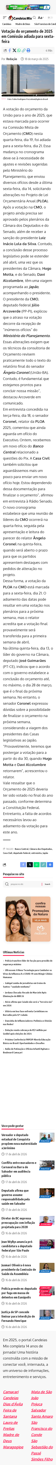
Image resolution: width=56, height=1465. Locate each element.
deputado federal (21, 853)
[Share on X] (14, 50)
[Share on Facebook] (10, 50)
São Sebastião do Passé (42, 1446)
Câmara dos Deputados (41, 849)
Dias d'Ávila (13, 1404)
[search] (34, 17)
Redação (11, 59)
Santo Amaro (42, 1416)
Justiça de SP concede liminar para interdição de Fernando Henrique (18, 1316)
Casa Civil (7, 853)
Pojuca (36, 1404)
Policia (44, 1291)
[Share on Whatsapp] (19, 50)
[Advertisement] (28, 1093)
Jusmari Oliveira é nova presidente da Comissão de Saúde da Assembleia (18, 1269)
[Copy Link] (24, 50)
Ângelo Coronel (16, 372)
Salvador (45, 1295)
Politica (45, 1141)
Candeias (10, 1397)
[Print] (28, 50)
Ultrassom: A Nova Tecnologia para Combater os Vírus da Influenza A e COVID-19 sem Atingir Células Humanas (27, 974)
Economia (46, 1224)
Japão (33, 286)
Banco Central (21, 849)
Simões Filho (42, 1459)
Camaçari (45, 1288)
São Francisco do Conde (41, 1428)
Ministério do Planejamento (26, 335)
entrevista (36, 853)
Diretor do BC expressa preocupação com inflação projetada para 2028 (18, 1222)
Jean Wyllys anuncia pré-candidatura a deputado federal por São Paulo (17, 1246)
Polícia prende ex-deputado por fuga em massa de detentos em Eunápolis (19, 1293)
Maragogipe (13, 1447)
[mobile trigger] (5, 17)
